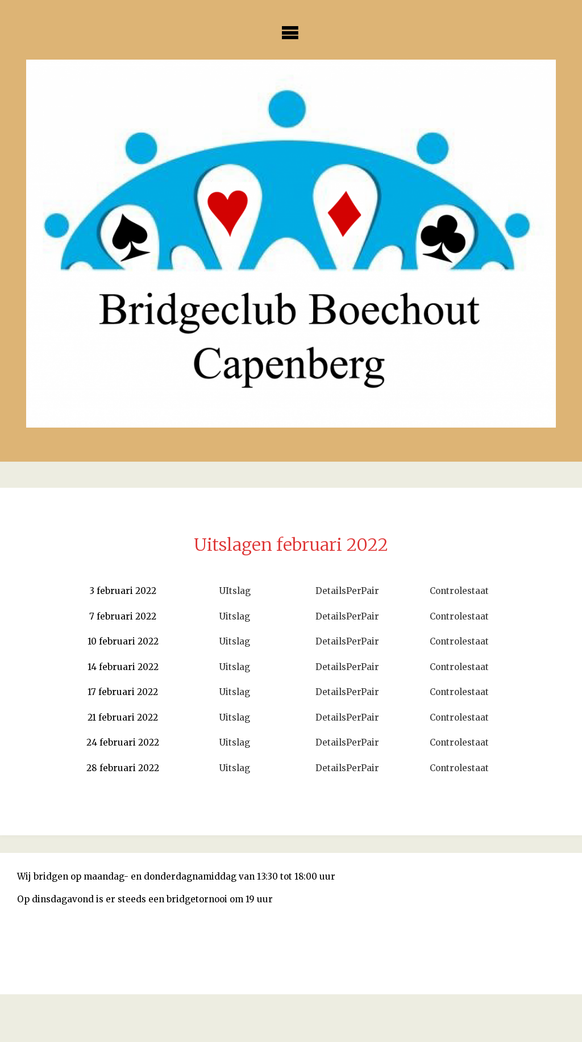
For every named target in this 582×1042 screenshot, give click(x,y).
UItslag (235, 590)
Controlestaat (459, 590)
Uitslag (234, 616)
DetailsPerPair (347, 590)
